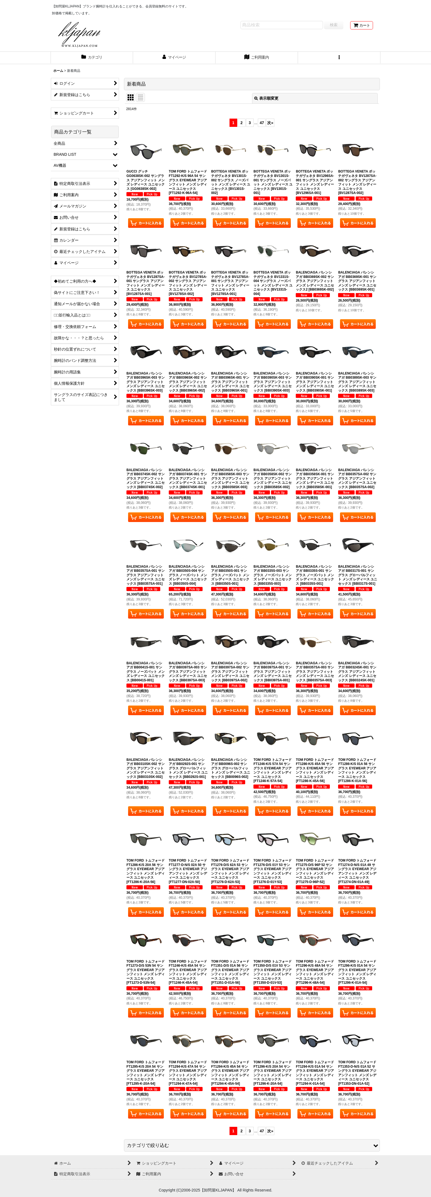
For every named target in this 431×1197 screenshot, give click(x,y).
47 (262, 123)
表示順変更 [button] (266, 98)
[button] (339, 58)
